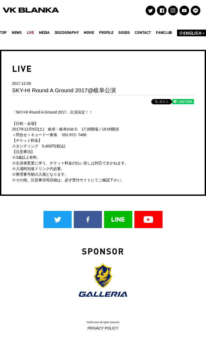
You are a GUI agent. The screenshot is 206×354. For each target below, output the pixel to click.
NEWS (17, 32)
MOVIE (89, 32)
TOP (3, 32)
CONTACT (143, 32)
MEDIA (44, 32)
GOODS (124, 32)
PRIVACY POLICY (102, 328)
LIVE (30, 32)
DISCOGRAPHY (67, 32)
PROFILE (106, 32)
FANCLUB (164, 32)
